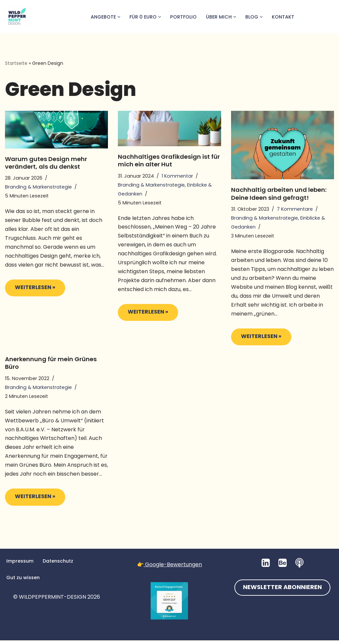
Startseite (16, 63)
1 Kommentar (177, 176)
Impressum (19, 562)
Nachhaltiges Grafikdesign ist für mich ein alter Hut (169, 160)
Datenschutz (58, 562)
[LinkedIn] (265, 564)
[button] (118, 17)
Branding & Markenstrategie (38, 187)
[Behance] (282, 564)
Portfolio (183, 17)
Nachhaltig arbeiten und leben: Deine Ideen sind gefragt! (278, 194)
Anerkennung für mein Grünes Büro (51, 364)
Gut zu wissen (23, 579)
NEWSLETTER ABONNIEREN (282, 589)
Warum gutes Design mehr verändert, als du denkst (46, 163)
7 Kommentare (295, 209)
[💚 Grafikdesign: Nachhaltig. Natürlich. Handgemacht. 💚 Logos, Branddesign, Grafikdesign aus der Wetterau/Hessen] (18, 16)
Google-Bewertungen (173, 566)
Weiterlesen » (30, 290)
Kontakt (283, 17)
